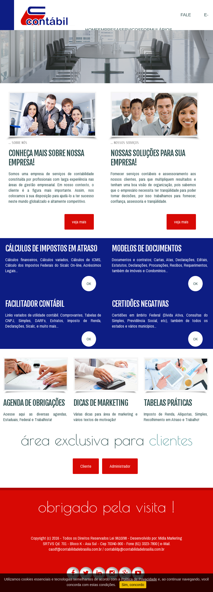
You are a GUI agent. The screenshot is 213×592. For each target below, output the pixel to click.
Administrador (120, 466)
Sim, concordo (133, 585)
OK (89, 283)
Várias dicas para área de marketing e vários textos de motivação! (105, 416)
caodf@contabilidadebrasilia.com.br (76, 549)
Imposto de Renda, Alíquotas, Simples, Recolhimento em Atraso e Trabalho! (176, 416)
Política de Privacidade (139, 579)
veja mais (79, 222)
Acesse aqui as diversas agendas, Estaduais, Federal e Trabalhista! (35, 416)
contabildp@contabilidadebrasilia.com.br (134, 549)
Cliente (85, 466)
